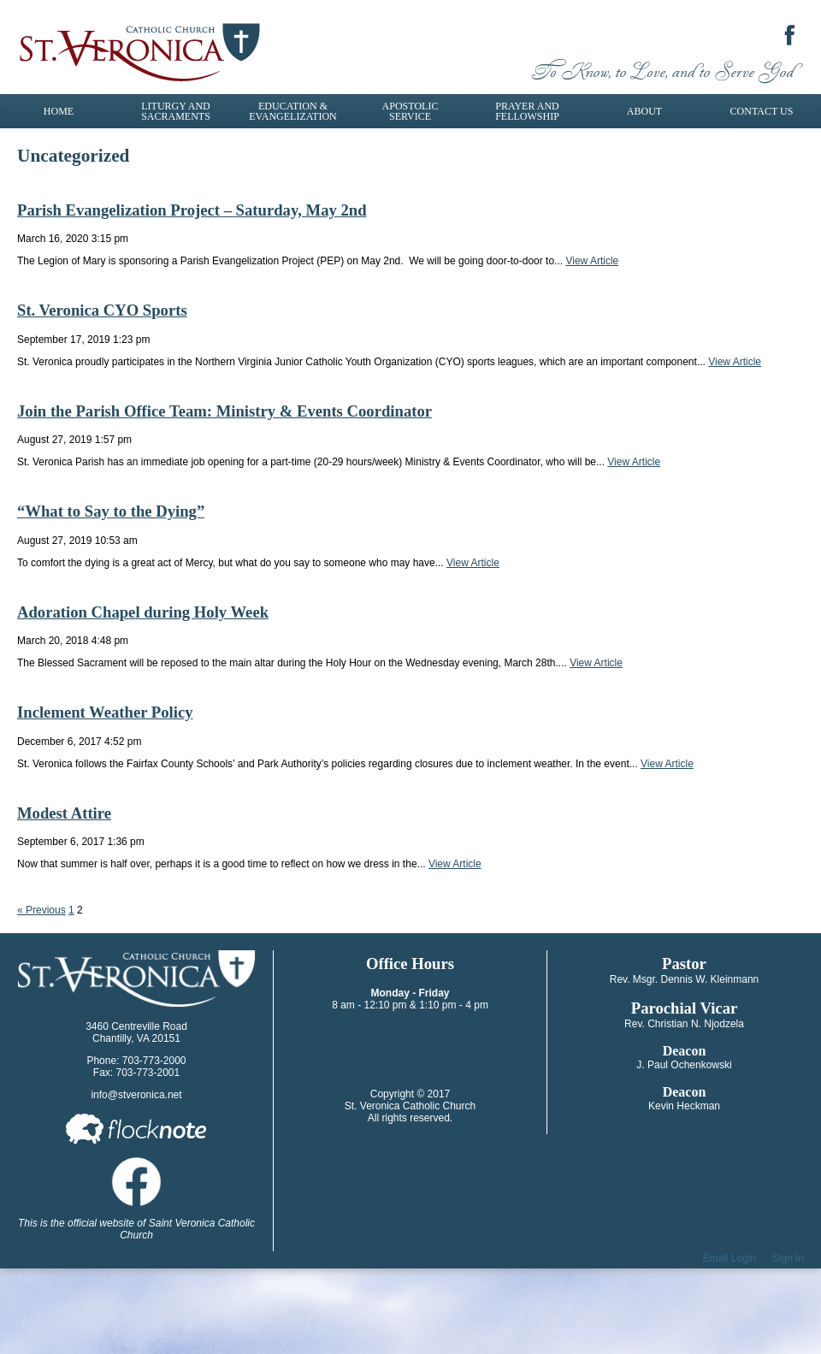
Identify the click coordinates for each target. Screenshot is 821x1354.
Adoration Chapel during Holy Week (143, 612)
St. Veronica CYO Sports (102, 310)
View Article (591, 261)
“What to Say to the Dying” (110, 511)
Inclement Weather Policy (105, 712)
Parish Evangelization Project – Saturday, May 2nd (192, 210)
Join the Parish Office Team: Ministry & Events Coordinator (224, 411)
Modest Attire (64, 813)
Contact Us (762, 111)
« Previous (41, 910)
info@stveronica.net (136, 1095)
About (644, 111)
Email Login (730, 1258)
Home (59, 111)
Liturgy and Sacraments (175, 111)
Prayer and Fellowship (527, 111)
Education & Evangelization (292, 111)
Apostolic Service (410, 111)
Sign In (788, 1258)
